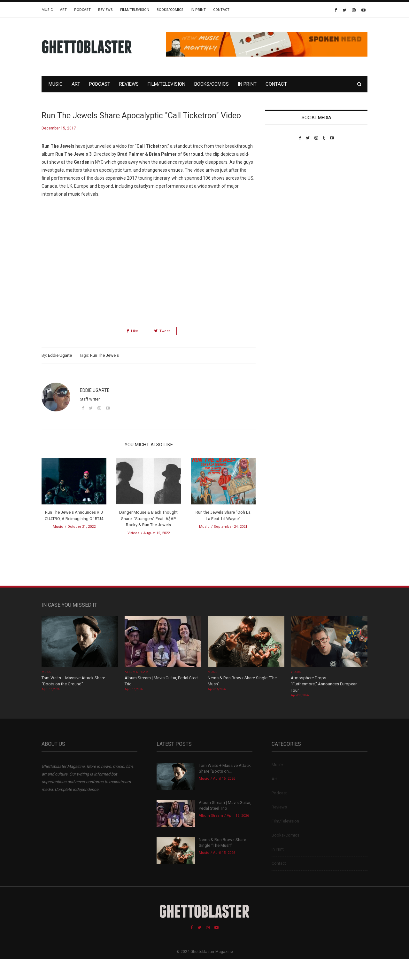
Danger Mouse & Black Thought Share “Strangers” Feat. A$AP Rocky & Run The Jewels (148, 518)
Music (47, 10)
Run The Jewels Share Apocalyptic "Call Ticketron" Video (141, 115)
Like (132, 331)
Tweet (162, 331)
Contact (221, 10)
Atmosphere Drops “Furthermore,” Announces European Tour (324, 684)
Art (63, 10)
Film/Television (134, 10)
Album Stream (137, 672)
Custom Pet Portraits (284, 184)
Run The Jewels (104, 355)
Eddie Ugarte (60, 355)
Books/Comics (170, 10)
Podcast (82, 10)
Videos (133, 533)
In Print (198, 10)
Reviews (105, 10)
